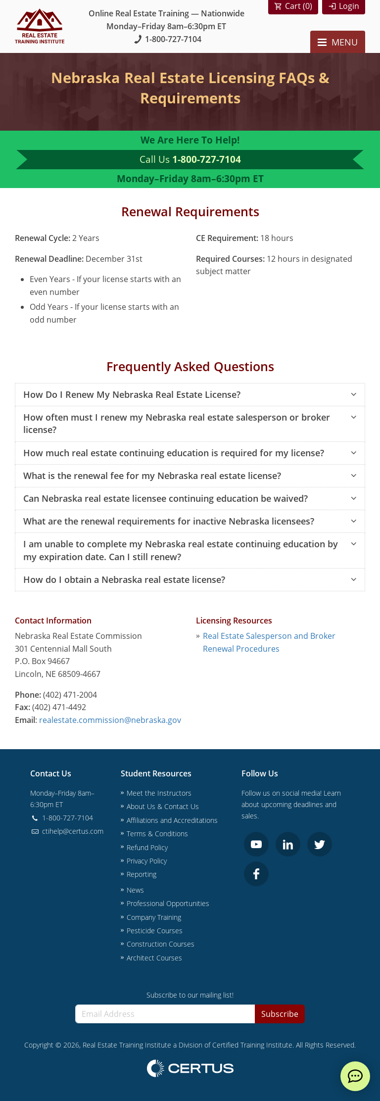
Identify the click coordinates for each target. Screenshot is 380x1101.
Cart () (298, 5)
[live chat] (355, 1076)
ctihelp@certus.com (66, 831)
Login (349, 5)
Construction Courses (160, 944)
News (135, 890)
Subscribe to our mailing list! (190, 995)
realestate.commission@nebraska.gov (110, 720)
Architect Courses (154, 957)
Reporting (141, 874)
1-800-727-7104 (166, 39)
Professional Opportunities (168, 903)
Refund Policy (147, 847)
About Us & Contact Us (163, 806)
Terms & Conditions (157, 833)
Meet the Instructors (159, 793)
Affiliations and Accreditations (172, 820)
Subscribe (279, 1013)
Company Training (154, 917)
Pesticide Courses (155, 930)
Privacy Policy (147, 860)
